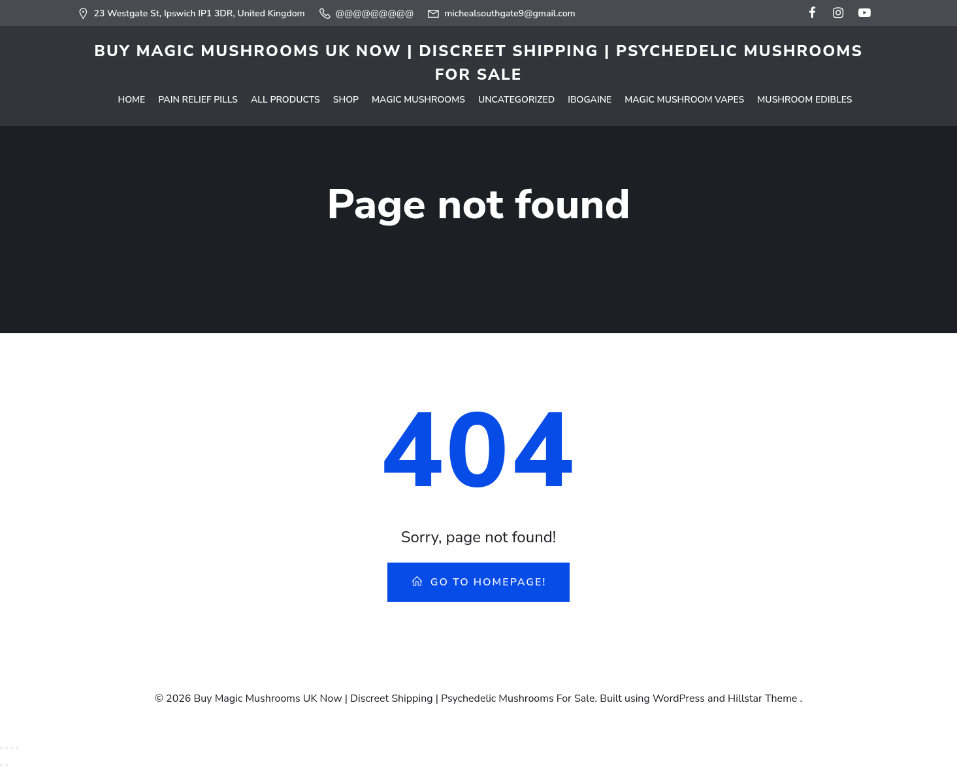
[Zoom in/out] (1, 748)
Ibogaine (589, 99)
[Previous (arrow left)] (1, 765)
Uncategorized (516, 99)
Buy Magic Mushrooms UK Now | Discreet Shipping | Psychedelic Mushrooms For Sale (478, 63)
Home (131, 99)
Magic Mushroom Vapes (684, 99)
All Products (285, 99)
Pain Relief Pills (198, 99)
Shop (346, 99)
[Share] (11, 748)
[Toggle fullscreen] (6, 748)
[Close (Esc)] (17, 748)
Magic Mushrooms (418, 99)
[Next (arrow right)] (6, 765)
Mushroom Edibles (804, 99)
